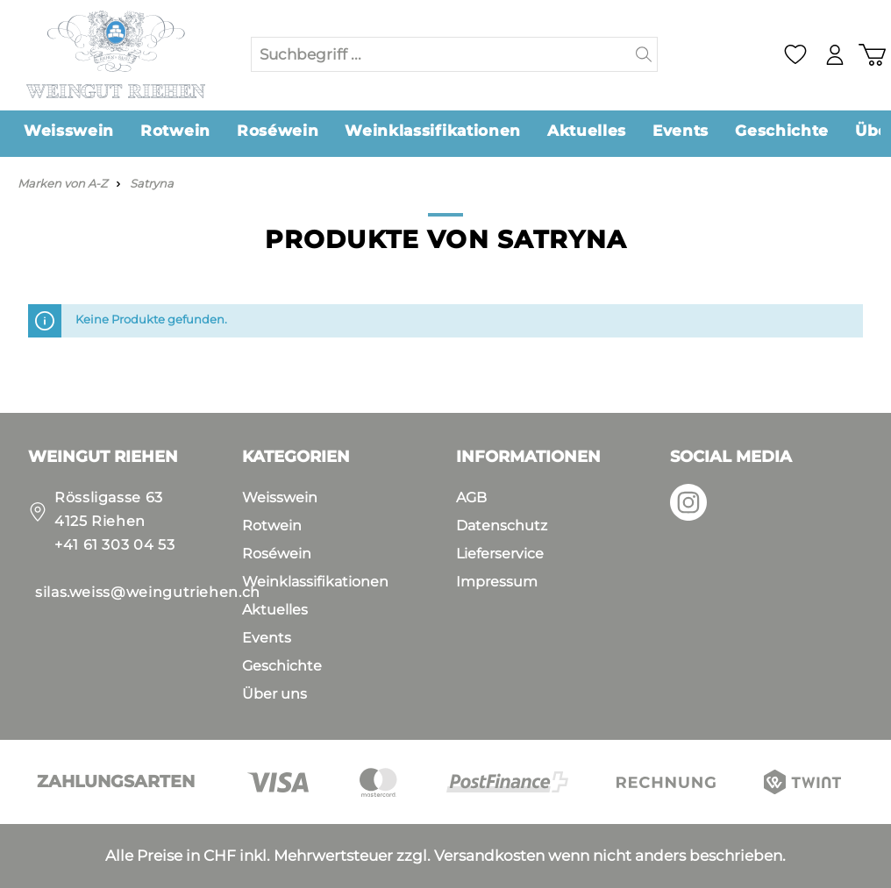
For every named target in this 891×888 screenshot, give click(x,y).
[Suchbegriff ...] (441, 54)
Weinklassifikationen (315, 581)
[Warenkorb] (871, 54)
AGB (471, 497)
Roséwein (276, 553)
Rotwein (272, 525)
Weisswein (279, 497)
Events (266, 637)
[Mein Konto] (833, 55)
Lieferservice (500, 553)
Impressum (497, 581)
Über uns (274, 694)
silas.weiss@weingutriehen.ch (147, 592)
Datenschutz (501, 525)
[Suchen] (644, 54)
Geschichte (282, 665)
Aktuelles (275, 609)
